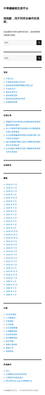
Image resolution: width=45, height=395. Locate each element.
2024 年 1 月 (11, 268)
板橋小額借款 (11, 344)
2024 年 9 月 (11, 241)
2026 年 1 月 (11, 194)
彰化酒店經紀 (11, 334)
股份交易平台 (11, 92)
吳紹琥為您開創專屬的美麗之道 (19, 85)
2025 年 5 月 (11, 214)
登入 (8, 371)
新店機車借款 (11, 338)
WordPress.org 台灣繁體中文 (19, 381)
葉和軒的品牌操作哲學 (15, 98)
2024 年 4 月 (11, 258)
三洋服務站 (10, 318)
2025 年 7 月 (11, 208)
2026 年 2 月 (11, 191)
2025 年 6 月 (11, 211)
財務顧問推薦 (11, 102)
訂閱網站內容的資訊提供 (16, 374)
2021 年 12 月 (11, 274)
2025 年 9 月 (11, 201)
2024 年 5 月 (11, 254)
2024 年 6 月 (11, 251)
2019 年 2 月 (11, 281)
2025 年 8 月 (11, 204)
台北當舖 (10, 324)
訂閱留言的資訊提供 (14, 377)
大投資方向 (10, 88)
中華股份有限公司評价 (15, 82)
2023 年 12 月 (12, 271)
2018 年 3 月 (11, 294)
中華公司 (10, 78)
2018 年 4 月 (11, 291)
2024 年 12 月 (12, 231)
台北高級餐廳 (11, 328)
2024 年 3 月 (11, 261)
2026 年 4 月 (11, 184)
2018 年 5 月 (11, 288)
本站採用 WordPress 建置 (29, 390)
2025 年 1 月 (11, 228)
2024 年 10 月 (12, 238)
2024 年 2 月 (11, 264)
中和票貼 (10, 321)
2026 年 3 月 (11, 188)
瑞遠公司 (10, 348)
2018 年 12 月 (11, 284)
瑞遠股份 (10, 351)
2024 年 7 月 (11, 248)
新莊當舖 (10, 341)
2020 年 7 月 (11, 278)
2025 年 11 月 (11, 198)
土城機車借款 (11, 331)
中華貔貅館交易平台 (15, 8)
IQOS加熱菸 (11, 314)
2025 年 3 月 (11, 221)
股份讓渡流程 (11, 95)
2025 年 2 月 (11, 224)
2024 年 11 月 (11, 234)
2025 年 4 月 (11, 218)
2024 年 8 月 (11, 244)
